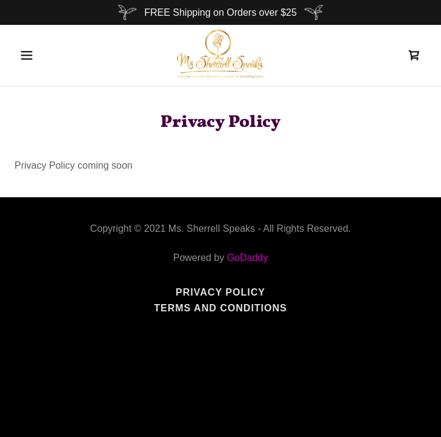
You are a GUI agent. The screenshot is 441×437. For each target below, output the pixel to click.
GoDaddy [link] (247, 257)
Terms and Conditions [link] (220, 308)
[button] (32, 55)
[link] (220, 55)
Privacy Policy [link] (220, 292)
